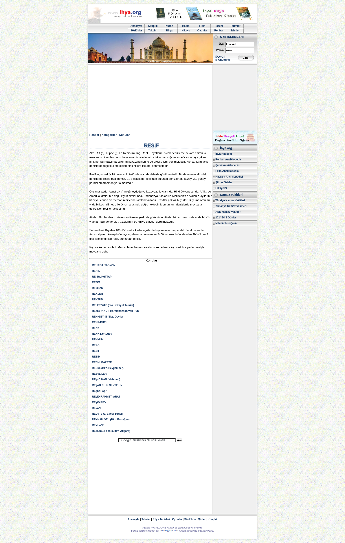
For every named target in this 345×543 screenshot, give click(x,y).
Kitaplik (153, 25)
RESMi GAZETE (102, 362)
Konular (124, 134)
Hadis (185, 25)
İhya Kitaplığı (223, 153)
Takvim (152, 30)
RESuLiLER (99, 373)
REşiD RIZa (99, 402)
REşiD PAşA (99, 390)
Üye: (221, 43)
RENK (95, 328)
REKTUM (97, 299)
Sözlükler (136, 30)
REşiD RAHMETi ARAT (106, 396)
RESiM (96, 356)
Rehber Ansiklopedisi (228, 159)
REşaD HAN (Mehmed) (106, 379)
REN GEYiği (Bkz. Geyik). (107, 316)
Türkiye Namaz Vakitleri (230, 200)
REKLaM (97, 293)
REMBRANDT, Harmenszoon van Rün (115, 310)
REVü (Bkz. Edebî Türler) (107, 413)
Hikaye (186, 30)
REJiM (96, 282)
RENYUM (97, 339)
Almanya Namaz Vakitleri (230, 206)
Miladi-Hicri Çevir (226, 223)
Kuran (169, 25)
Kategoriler (109, 134)
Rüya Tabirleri (161, 519)
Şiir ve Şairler (223, 182)
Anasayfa (136, 25)
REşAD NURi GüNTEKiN (107, 385)
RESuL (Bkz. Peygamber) (107, 368)
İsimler (235, 30)
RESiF (96, 350)
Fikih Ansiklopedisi (227, 171)
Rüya (169, 30)
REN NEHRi (99, 322)
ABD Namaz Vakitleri (228, 211)
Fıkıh (202, 25)
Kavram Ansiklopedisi (229, 176)
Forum (219, 25)
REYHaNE (98, 425)
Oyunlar (202, 30)
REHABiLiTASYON (103, 265)
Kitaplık (212, 519)
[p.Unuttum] (222, 59)
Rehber (218, 30)
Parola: (220, 50)
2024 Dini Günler (225, 217)
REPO (95, 345)
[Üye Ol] (220, 56)
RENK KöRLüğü (102, 333)
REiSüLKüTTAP (102, 276)
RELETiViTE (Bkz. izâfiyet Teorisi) (113, 305)
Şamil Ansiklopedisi (227, 165)
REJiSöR (97, 288)
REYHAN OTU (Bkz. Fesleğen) (111, 419)
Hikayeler (221, 188)
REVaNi (96, 408)
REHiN (96, 270)
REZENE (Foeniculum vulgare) (111, 430)
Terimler (235, 25)
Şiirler (202, 519)
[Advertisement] (172, 97)
